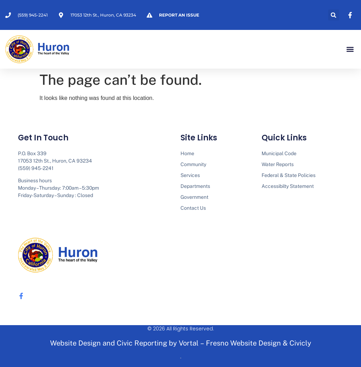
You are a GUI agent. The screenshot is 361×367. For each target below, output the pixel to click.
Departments (195, 186)
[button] (333, 15)
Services (190, 175)
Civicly (300, 343)
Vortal (188, 343)
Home (187, 153)
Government (194, 197)
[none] (351, 15)
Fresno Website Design (243, 343)
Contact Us (193, 208)
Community (193, 164)
